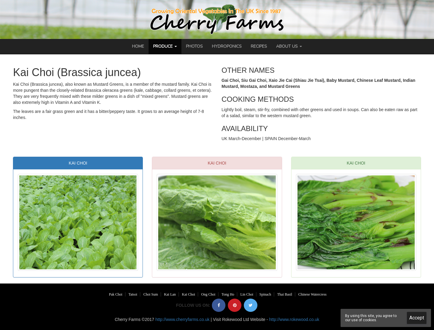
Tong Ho (228, 294)
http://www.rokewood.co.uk (294, 319)
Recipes (259, 46)
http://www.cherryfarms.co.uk (182, 319)
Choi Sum (150, 294)
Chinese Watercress (312, 294)
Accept (416, 318)
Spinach (265, 294)
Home (138, 46)
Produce (165, 46)
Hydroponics (227, 46)
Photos (194, 46)
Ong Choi (208, 294)
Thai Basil (284, 294)
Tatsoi (132, 294)
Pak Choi (115, 294)
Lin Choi (246, 294)
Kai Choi (188, 294)
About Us (289, 46)
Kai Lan (170, 294)
